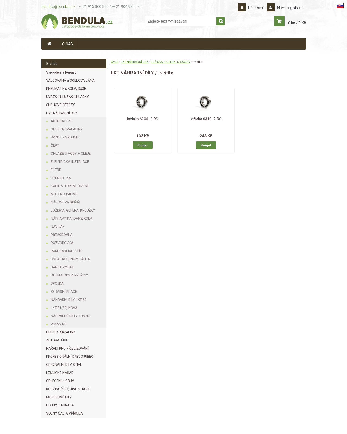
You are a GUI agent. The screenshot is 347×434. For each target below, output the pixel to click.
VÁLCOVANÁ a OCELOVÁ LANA (70, 80)
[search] (220, 21)
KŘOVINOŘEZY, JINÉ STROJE (68, 389)
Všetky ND (59, 324)
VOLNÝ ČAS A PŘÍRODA (64, 413)
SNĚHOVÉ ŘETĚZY (60, 105)
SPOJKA (57, 283)
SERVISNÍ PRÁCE (64, 291)
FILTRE (56, 170)
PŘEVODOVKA (62, 235)
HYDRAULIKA (61, 178)
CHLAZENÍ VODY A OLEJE (71, 153)
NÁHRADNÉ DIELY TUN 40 (70, 316)
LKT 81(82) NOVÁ (64, 308)
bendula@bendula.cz (58, 6)
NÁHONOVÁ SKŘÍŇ (65, 202)
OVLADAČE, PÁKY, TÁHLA (70, 259)
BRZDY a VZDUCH (65, 137)
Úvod (114, 62)
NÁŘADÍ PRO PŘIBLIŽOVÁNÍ (67, 348)
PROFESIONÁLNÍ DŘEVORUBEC (69, 356)
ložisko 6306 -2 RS (142, 119)
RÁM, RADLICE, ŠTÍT (66, 251)
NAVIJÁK (58, 227)
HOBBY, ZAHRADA (60, 405)
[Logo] (77, 22)
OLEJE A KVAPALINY (67, 129)
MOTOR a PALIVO (64, 194)
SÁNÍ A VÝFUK (62, 267)
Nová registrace (289, 8)
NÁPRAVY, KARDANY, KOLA (71, 218)
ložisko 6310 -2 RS (205, 119)
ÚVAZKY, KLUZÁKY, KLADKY (67, 97)
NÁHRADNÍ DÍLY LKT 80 (68, 300)
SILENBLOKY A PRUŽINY (69, 275)
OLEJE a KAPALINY (60, 332)
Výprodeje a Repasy (61, 72)
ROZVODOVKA (62, 243)
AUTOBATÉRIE (62, 121)
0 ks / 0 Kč (297, 23)
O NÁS (67, 44)
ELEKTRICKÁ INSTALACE (70, 162)
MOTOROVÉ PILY (59, 397)
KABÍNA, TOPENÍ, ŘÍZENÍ (69, 186)
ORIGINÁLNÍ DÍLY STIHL (64, 365)
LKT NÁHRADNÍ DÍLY (61, 113)
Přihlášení (255, 8)
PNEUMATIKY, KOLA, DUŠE (66, 89)
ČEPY (55, 145)
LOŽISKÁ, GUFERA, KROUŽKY (73, 210)
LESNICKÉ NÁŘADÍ (60, 373)
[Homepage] (49, 44)
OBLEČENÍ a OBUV (60, 381)
